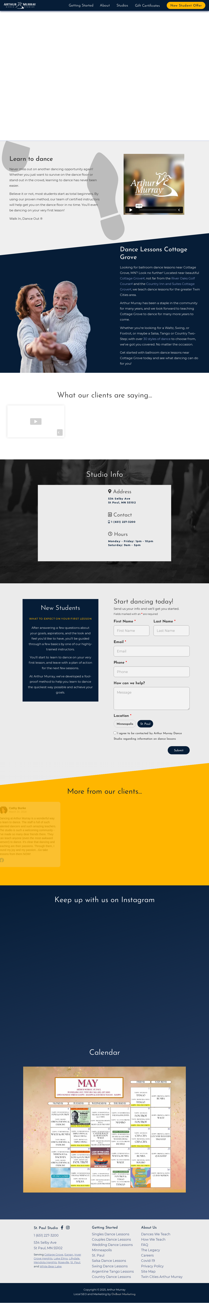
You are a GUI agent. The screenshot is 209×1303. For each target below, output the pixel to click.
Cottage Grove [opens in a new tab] (131, 278)
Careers (147, 1255)
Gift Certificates (147, 6)
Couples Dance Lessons (111, 1239)
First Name (124, 621)
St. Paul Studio (46, 1228)
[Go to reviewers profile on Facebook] (5, 810)
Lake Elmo (61, 1258)
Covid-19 (148, 1261)
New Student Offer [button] (186, 5)
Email (119, 642)
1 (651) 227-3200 (122, 521)
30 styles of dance (157, 339)
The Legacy (150, 1250)
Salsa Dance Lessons (109, 1261)
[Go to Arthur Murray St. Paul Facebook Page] (62, 1227)
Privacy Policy (152, 1266)
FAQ (144, 1245)
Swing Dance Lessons (110, 1266)
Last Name (163, 621)
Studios (122, 6)
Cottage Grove (53, 1254)
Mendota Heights (45, 1262)
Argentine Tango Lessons (113, 1271)
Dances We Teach (155, 1234)
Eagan (68, 1254)
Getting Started (81, 6)
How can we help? (129, 683)
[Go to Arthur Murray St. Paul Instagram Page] (68, 1227)
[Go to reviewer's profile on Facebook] (70, 810)
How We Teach (153, 1239)
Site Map (148, 1271)
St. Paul (145, 724)
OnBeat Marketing (123, 1294)
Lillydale (74, 1258)
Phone (120, 663)
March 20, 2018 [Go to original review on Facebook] (20, 811)
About (105, 6)
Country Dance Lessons (111, 1277)
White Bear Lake (51, 1266)
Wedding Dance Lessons (112, 1245)
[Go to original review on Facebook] (30, 860)
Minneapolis (125, 724)
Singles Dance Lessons (110, 1234)
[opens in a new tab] (104, 1136)
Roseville (63, 1262)
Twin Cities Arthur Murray (162, 1277)
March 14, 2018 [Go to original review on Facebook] (84, 811)
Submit (178, 750)
